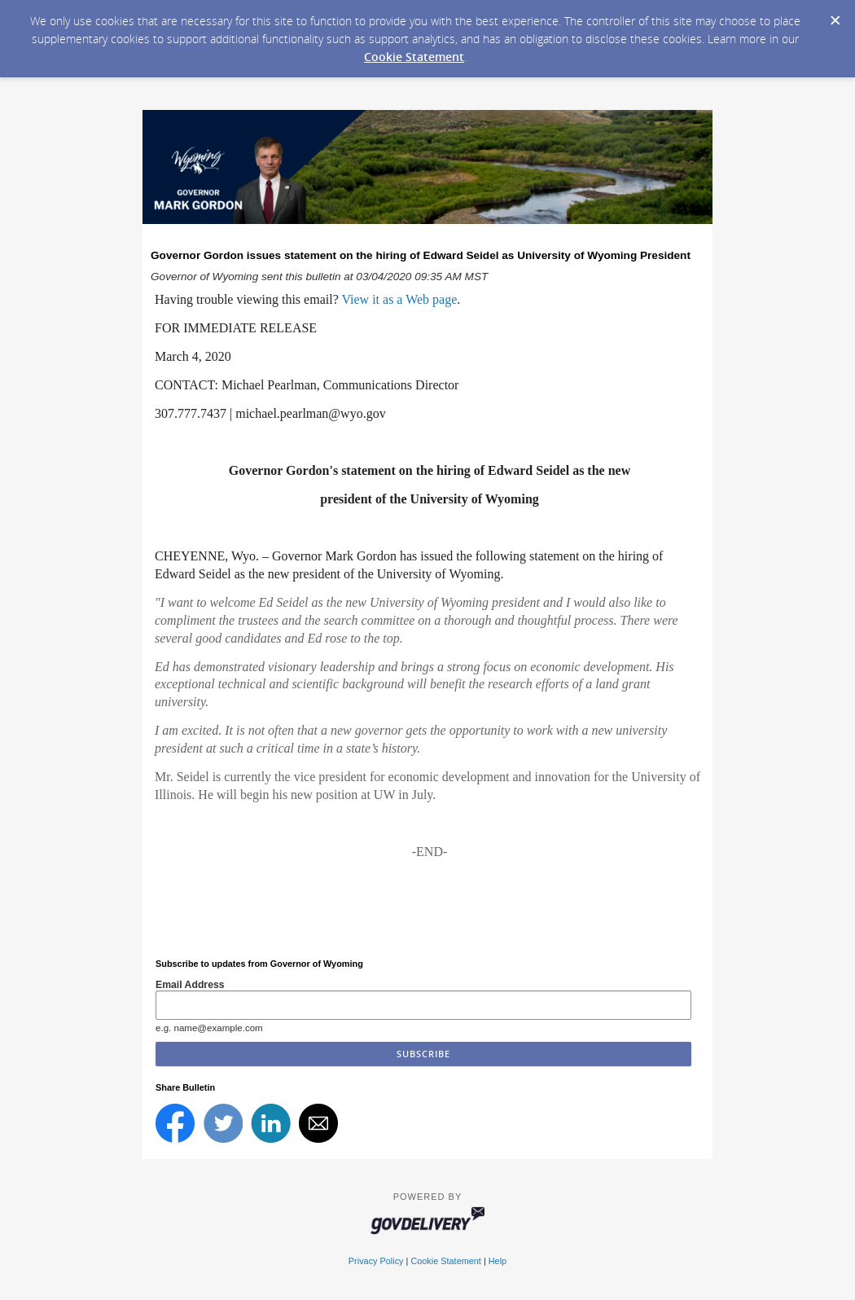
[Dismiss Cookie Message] (834, 15)
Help (497, 1261)
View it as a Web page (399, 299)
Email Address (190, 984)
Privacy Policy (376, 1261)
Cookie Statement (414, 56)
